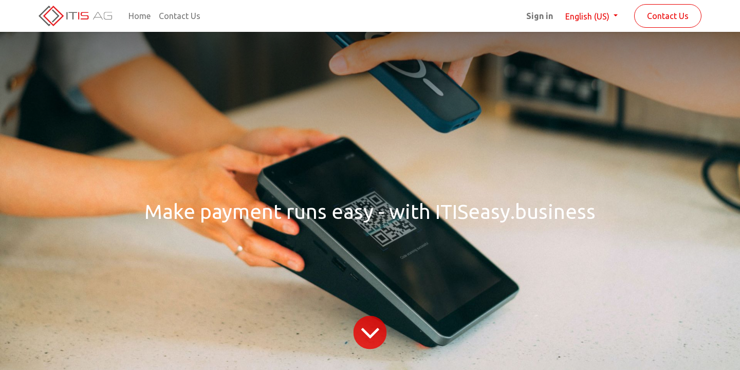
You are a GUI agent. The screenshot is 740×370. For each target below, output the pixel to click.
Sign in (539, 16)
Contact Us (668, 16)
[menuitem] (139, 16)
